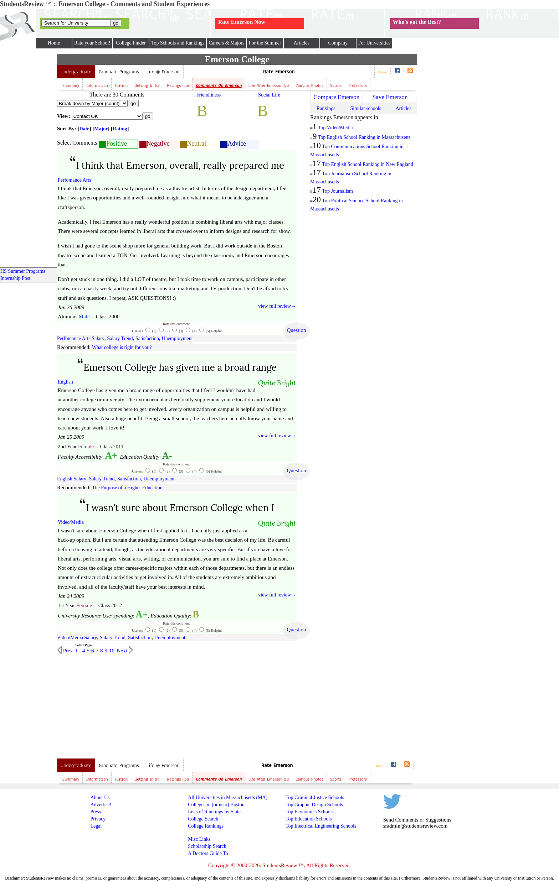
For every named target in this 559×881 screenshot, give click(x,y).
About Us (99, 797)
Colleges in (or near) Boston (216, 804)
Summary (70, 85)
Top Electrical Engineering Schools (321, 826)
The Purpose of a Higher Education (127, 487)
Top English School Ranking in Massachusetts (364, 137)
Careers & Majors (226, 43)
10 (111, 650)
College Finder (131, 43)
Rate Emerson (279, 71)
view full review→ (277, 306)
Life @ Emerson (163, 71)
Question (296, 330)
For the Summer (265, 43)
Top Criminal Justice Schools (315, 797)
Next (123, 650)
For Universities (374, 43)
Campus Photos (309, 85)
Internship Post (15, 278)
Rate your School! (92, 43)
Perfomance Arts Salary (80, 338)
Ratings (178, 85)
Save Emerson (389, 97)
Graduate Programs (119, 71)
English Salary (71, 478)
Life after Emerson (268, 85)
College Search (203, 819)
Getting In (147, 85)
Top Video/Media (335, 127)
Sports (336, 85)
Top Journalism (337, 191)
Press (95, 811)
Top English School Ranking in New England (367, 164)
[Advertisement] (117, 704)
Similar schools (365, 108)
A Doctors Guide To (208, 853)
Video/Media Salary (77, 637)
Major (101, 128)
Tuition (121, 85)
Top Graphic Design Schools (314, 804)
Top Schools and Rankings (178, 43)
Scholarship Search (207, 846)
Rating (120, 128)
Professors (357, 85)
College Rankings (206, 826)
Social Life (269, 95)
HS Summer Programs (22, 271)
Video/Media (71, 522)
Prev (67, 650)
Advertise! (100, 804)
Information (97, 85)
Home (54, 43)
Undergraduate (76, 71)
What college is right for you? (122, 347)
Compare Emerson (337, 97)
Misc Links (199, 839)
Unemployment (177, 338)
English (65, 382)
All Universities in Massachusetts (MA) (227, 797)
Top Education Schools (309, 819)
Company (337, 43)
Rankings (326, 108)
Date (84, 128)
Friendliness (208, 95)
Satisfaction (147, 338)
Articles (301, 43)
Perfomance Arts (74, 180)
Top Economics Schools (310, 811)
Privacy (98, 819)
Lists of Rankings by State (214, 811)
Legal (96, 826)
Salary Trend (120, 338)
